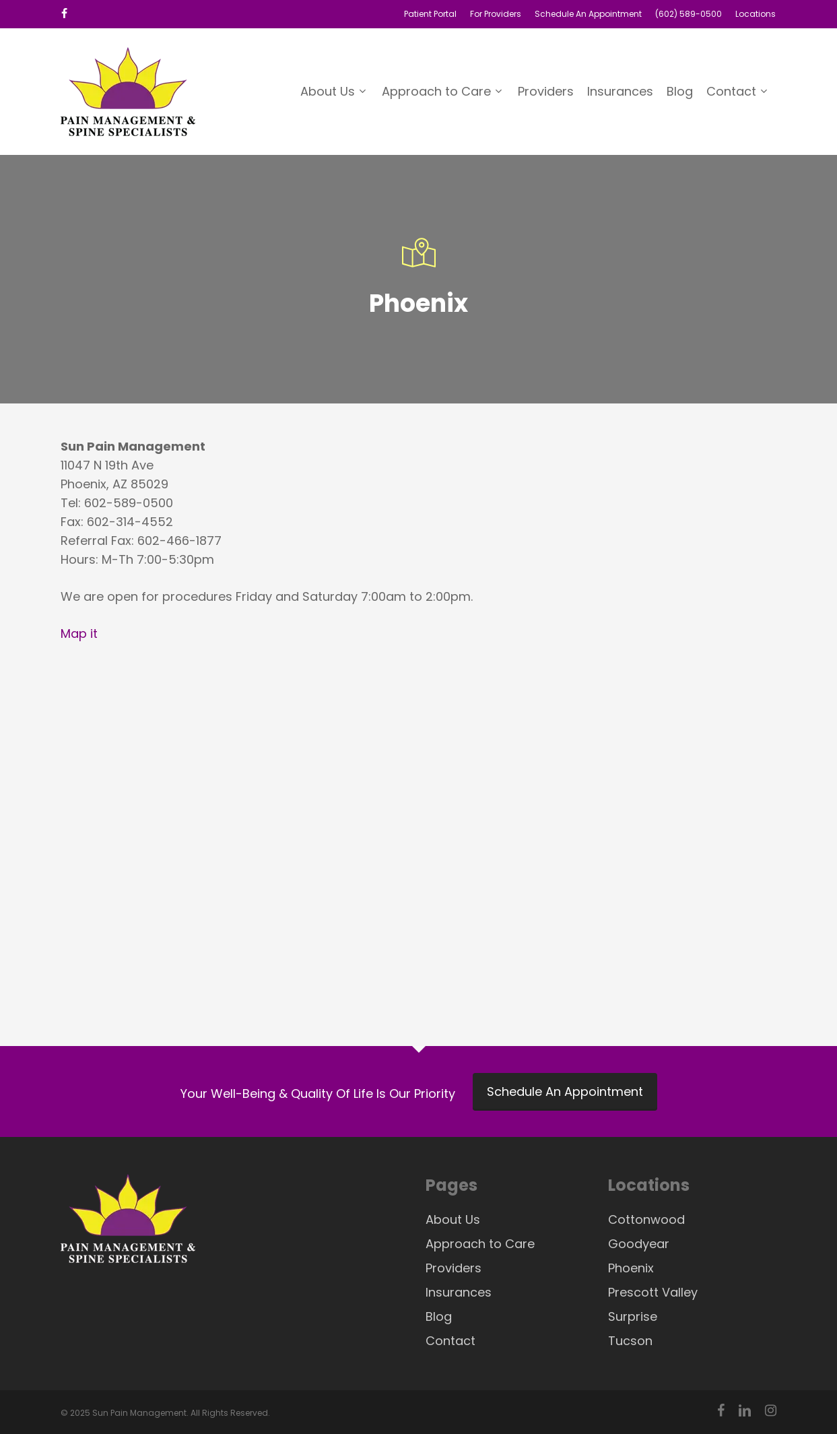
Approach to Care (480, 1243)
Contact (450, 1340)
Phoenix (631, 1268)
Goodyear (638, 1243)
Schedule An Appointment (565, 1091)
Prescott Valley (653, 1292)
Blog (439, 1316)
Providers (453, 1268)
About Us (453, 1219)
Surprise (632, 1316)
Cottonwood (646, 1219)
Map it (79, 633)
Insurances (459, 1292)
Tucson (630, 1340)
